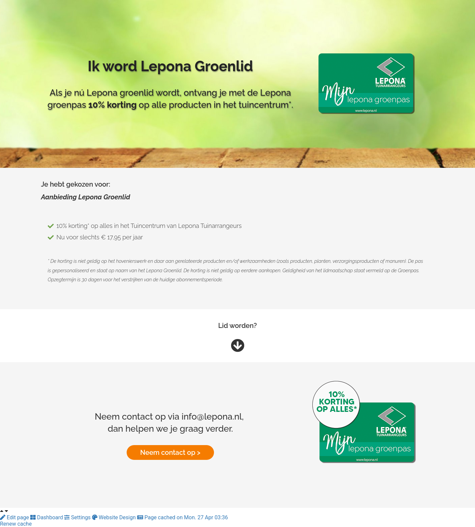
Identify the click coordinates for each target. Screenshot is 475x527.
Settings (78, 517)
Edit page (15, 517)
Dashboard (47, 517)
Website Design (114, 517)
